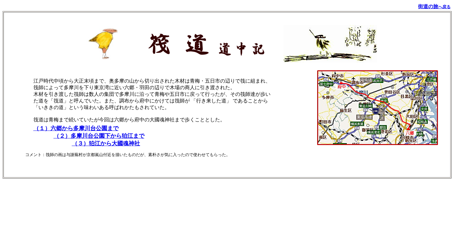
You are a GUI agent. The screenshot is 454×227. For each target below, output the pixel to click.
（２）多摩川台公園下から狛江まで (99, 136)
